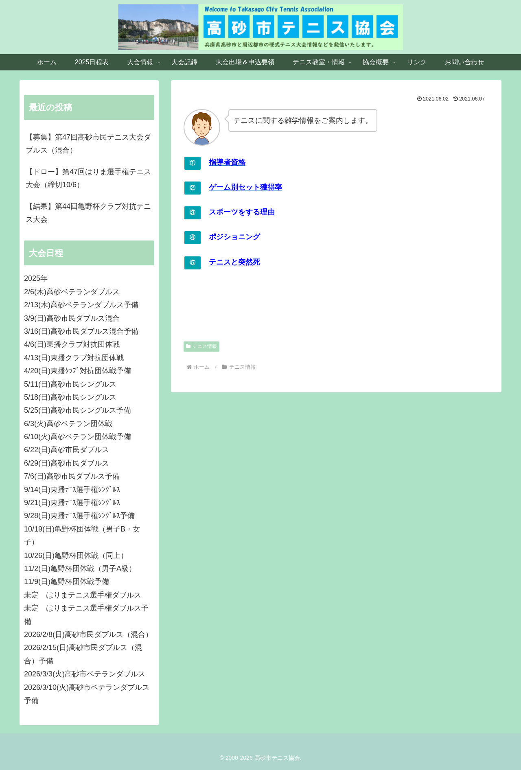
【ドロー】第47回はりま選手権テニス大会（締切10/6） (88, 178)
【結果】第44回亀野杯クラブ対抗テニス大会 (88, 212)
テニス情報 (201, 346)
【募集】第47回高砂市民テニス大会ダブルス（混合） (88, 143)
